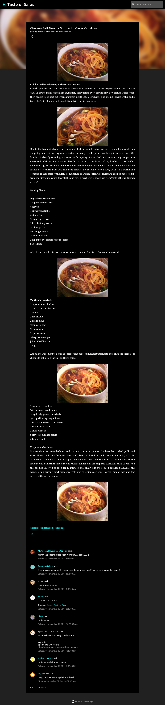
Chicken (34, 528)
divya (40, 616)
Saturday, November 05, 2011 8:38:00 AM (57, 589)
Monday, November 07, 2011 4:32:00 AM (57, 681)
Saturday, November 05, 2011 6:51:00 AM (57, 574)
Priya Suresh (44, 673)
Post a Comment (38, 687)
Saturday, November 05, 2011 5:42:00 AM (57, 558)
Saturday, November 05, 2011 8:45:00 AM (57, 609)
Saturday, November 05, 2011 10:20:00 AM (58, 624)
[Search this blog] (149, 4)
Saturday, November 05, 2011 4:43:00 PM (57, 651)
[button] (31, 37)
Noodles (59, 528)
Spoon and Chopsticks (48, 631)
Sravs (40, 596)
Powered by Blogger (82, 701)
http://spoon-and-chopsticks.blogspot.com (58, 647)
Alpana (41, 581)
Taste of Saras (20, 4)
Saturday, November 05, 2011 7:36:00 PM (57, 666)
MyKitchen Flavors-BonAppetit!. (52, 551)
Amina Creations (46, 658)
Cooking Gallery (45, 566)
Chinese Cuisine (47, 528)
